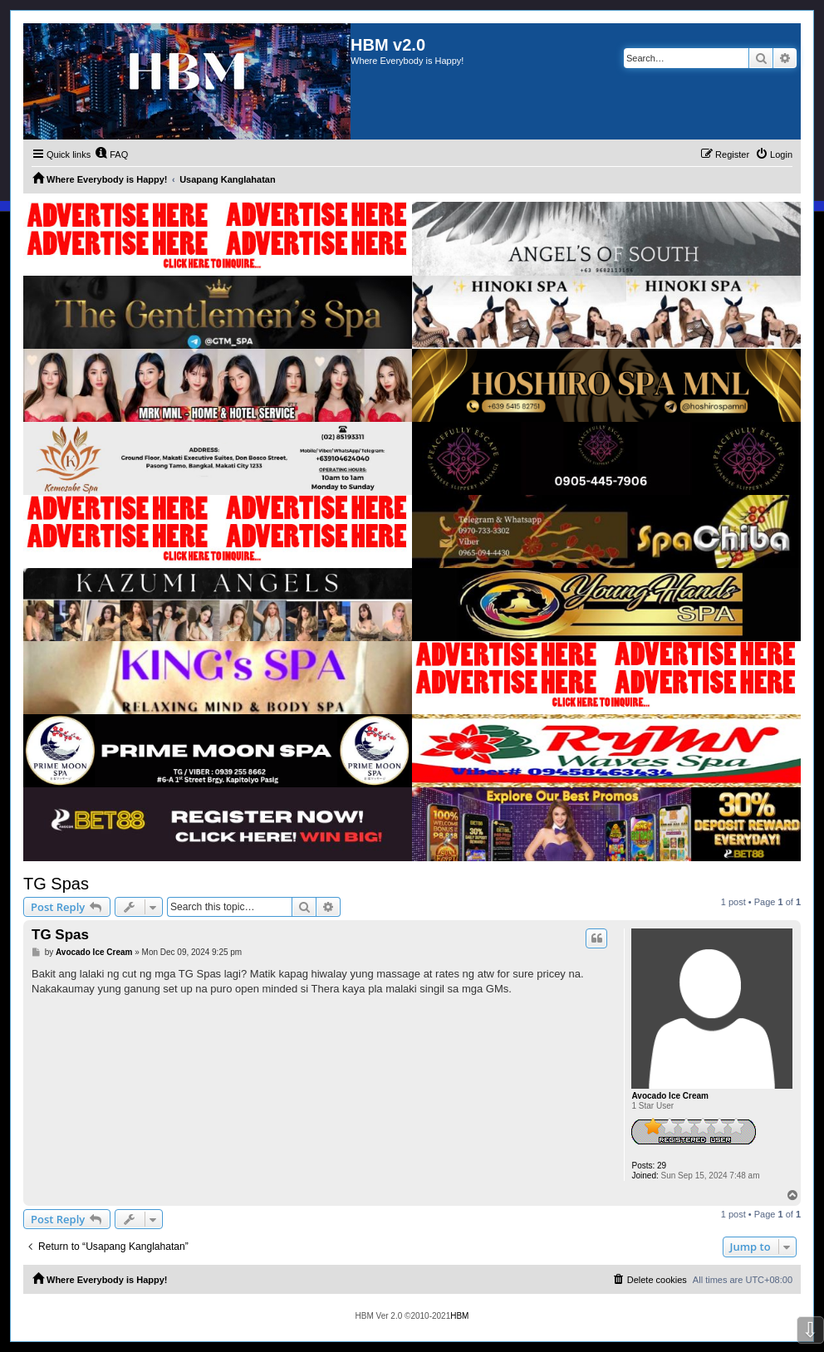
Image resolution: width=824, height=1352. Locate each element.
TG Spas (56, 883)
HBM (459, 1315)
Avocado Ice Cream (669, 1095)
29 (661, 1165)
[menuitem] (111, 154)
